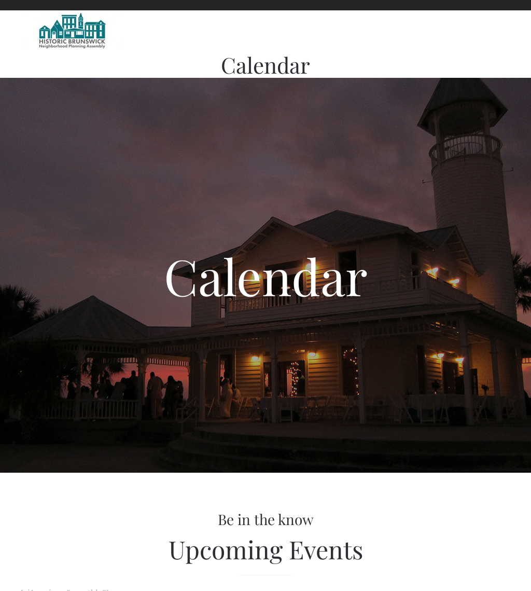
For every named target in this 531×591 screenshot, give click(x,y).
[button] (505, 31)
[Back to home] (72, 31)
